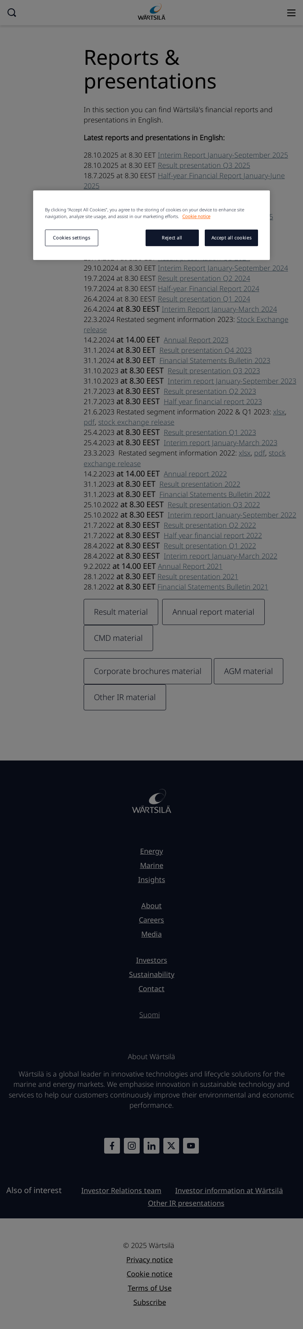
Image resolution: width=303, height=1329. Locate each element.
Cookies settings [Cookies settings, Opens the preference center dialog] (71, 238)
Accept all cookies (231, 238)
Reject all (172, 238)
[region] (151, 225)
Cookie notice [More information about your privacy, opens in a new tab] (196, 216)
